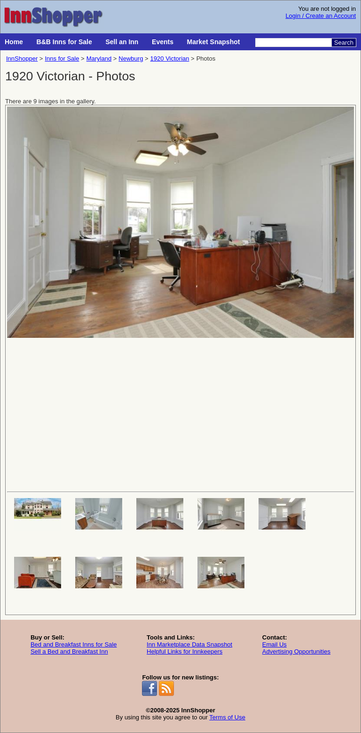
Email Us (274, 644)
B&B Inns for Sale (64, 42)
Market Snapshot (213, 42)
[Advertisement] (180, 414)
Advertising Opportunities (296, 651)
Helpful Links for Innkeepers (184, 651)
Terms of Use (227, 717)
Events (162, 42)
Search (343, 42)
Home (14, 42)
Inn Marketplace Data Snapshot (189, 644)
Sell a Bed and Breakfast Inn (69, 651)
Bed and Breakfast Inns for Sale (74, 644)
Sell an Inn (121, 42)
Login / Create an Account (320, 15)
